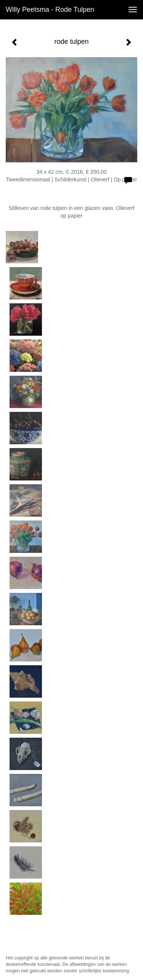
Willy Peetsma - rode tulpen (50, 9)
